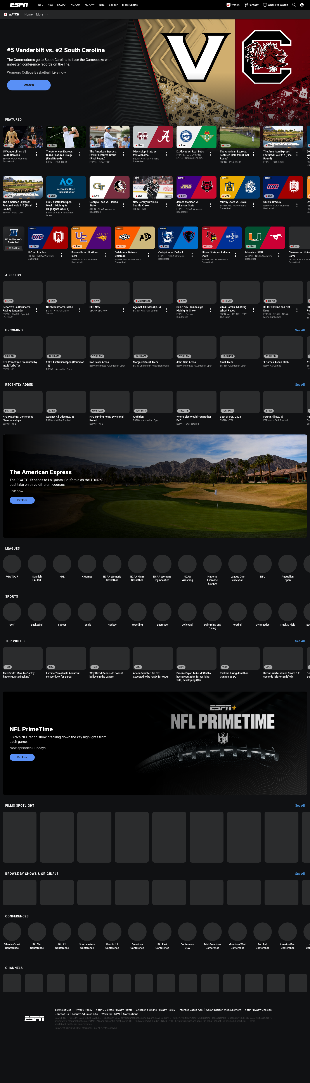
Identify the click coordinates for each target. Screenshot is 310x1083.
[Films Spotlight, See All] (302, 827)
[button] (294, 5)
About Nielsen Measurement (223, 1059)
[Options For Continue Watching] (45, 159)
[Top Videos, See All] (302, 658)
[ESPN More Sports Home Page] (130, 5)
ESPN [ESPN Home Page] (19, 5)
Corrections (130, 1063)
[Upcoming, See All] (302, 333)
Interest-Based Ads (191, 1059)
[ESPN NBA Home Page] (50, 5)
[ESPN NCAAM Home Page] (75, 5)
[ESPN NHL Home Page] (101, 5)
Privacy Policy (83, 1059)
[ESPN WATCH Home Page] (12, 14)
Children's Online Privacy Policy (155, 1059)
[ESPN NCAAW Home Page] (90, 5)
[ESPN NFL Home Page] (40, 5)
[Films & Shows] (59, 14)
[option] (27, 146)
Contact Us (62, 1063)
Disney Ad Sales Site (85, 1063)
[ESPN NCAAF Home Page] (61, 5)
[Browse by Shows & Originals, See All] (302, 908)
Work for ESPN (110, 1063)
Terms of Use (63, 1059)
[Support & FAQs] (156, 14)
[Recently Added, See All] (302, 390)
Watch (29, 85)
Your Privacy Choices (258, 1059)
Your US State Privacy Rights (114, 1059)
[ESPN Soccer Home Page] (113, 5)
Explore (22, 511)
